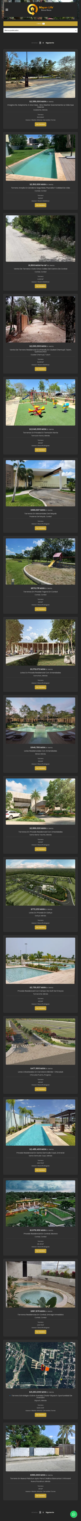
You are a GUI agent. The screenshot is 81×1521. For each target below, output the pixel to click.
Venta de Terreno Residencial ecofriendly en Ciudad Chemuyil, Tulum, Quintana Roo (40, 350)
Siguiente (50, 43)
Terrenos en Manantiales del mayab (40, 513)
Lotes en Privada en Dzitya (40, 912)
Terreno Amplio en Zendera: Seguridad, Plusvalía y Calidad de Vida (40, 188)
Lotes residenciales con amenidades (40, 751)
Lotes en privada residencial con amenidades (40, 672)
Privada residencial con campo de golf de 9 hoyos (41, 991)
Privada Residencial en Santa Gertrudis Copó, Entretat (40, 1153)
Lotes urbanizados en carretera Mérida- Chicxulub (40, 1072)
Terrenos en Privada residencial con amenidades (41, 832)
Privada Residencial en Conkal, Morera (40, 1233)
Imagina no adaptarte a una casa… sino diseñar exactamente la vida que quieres (40, 106)
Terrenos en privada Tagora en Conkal (40, 591)
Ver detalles (40, 124)
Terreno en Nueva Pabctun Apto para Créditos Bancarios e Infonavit (40, 1478)
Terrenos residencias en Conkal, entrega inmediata (41, 1314)
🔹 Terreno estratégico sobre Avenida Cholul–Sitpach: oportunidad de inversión (40, 1396)
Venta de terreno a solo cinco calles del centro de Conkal (40, 269)
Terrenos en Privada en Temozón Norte (40, 432)
